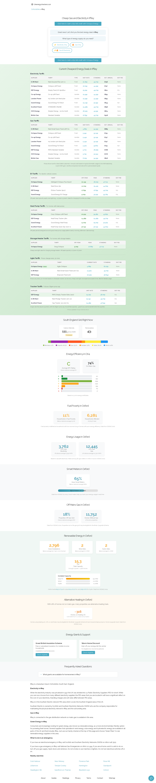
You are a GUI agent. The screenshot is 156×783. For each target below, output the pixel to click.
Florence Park (84, 762)
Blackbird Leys (84, 771)
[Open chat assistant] (151, 778)
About (43, 778)
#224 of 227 (71, 590)
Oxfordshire (35, 9)
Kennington (83, 766)
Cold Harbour (35, 762)
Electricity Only (61, 45)
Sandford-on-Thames (63, 771)
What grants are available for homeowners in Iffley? (62, 675)
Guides (54, 778)
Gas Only (78, 45)
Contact (100, 778)
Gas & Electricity (62, 51)
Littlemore (34, 766)
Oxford (106, 771)
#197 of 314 (59, 590)
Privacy (77, 778)
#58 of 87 (84, 590)
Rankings (65, 778)
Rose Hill (106, 762)
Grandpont (107, 766)
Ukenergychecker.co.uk (41, 4)
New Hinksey (59, 762)
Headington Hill (36, 771)
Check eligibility (42, 655)
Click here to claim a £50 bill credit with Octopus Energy (78, 24)
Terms (88, 778)
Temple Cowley (60, 766)
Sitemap (112, 778)
